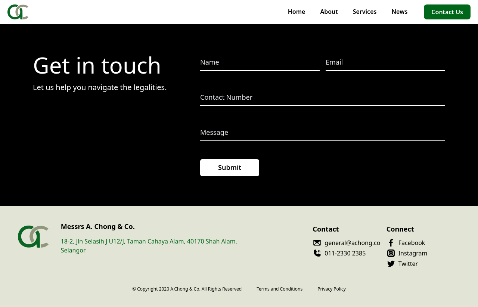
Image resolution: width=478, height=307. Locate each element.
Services (365, 11)
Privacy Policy (331, 289)
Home (296, 11)
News (399, 11)
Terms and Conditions (279, 289)
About (329, 11)
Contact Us (447, 12)
